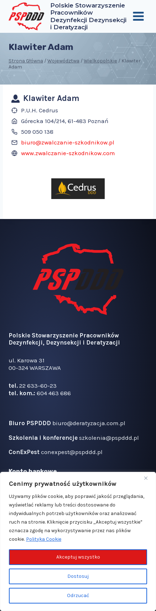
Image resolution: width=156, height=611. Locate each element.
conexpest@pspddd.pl (72, 451)
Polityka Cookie (43, 539)
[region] (78, 541)
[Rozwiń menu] (138, 16)
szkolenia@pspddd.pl (109, 437)
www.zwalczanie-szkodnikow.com (68, 153)
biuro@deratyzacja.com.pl (88, 423)
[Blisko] (148, 478)
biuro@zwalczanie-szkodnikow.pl (67, 142)
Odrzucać (78, 595)
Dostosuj (78, 576)
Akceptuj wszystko (78, 557)
